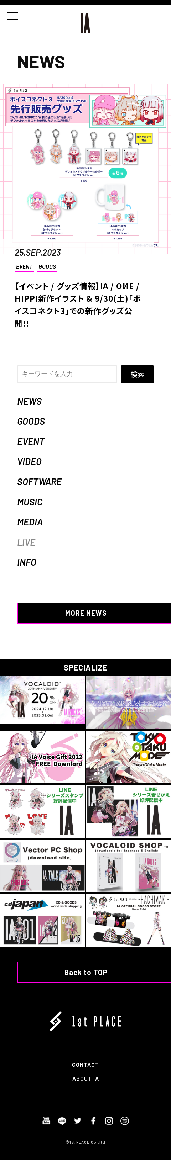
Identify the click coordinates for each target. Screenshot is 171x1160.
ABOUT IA (85, 1078)
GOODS (47, 266)
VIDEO (29, 461)
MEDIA (30, 521)
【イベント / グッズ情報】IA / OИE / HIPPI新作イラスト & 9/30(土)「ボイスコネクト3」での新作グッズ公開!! (78, 304)
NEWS (29, 401)
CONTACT (85, 1064)
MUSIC (29, 501)
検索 (137, 374)
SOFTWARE (39, 481)
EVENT (24, 266)
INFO (26, 561)
